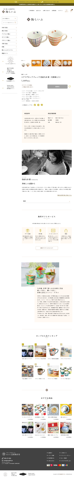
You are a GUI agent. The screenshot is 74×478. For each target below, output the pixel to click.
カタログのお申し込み (66, 460)
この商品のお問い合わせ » (27, 87)
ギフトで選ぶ (28, 92)
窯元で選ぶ (28, 94)
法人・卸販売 (64, 458)
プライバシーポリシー (66, 455)
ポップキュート (36, 96)
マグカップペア (41, 90)
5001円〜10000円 (35, 100)
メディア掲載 (51, 455)
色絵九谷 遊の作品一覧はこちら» (64, 195)
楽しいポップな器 (25, 99)
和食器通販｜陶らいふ (62, 474)
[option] (46, 37)
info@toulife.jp (8, 460)
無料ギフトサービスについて (46, 248)
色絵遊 (33, 94)
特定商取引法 (51, 458)
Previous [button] (22, 37)
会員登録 (54, 10)
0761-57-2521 (50, 1)
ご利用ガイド (64, 452)
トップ (23, 90)
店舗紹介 (50, 452)
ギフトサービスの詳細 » (27, 85)
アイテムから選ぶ (29, 90)
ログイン (60, 10)
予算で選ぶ (28, 100)
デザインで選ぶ (29, 96)
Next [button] (71, 37)
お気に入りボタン (70, 86)
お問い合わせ (46, 10)
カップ (35, 90)
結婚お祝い (35, 92)
